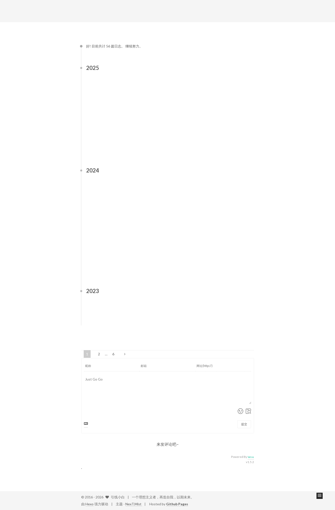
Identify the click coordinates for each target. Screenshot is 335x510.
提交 (244, 424)
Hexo (89, 504)
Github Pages (177, 504)
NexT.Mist (133, 504)
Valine (251, 457)
